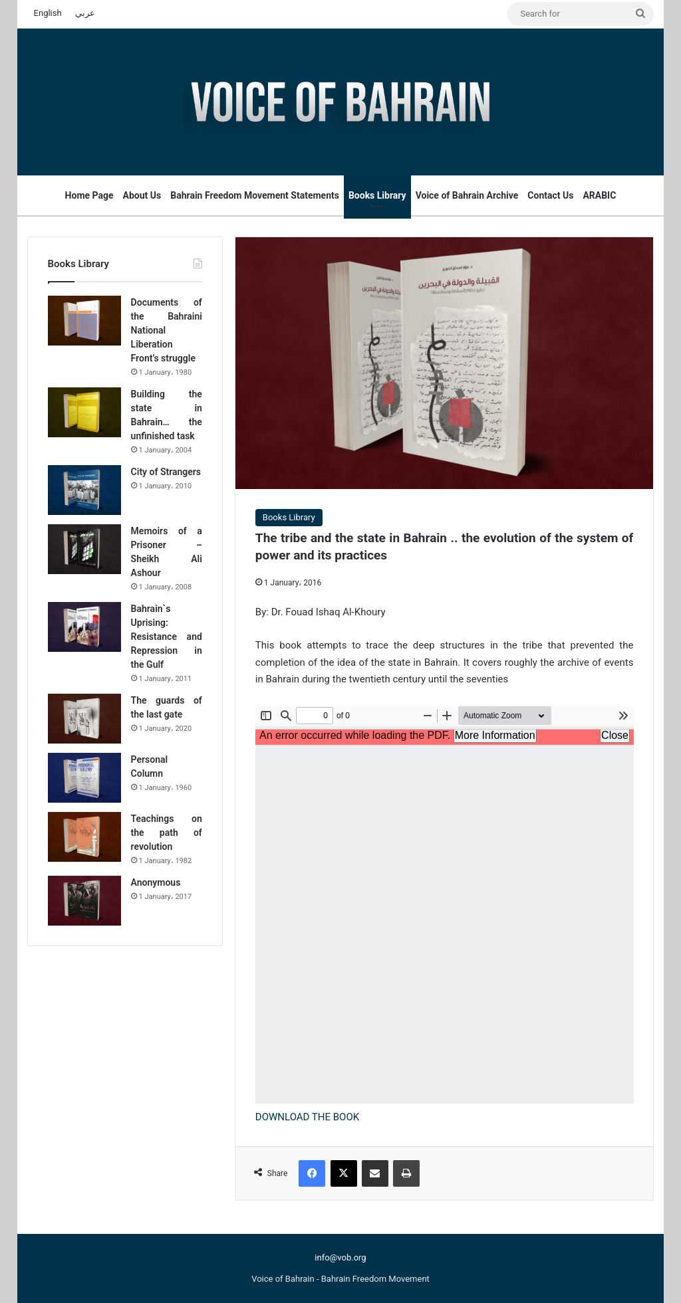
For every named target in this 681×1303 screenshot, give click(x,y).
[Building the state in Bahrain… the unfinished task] (84, 412)
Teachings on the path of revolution (166, 832)
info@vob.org (340, 1257)
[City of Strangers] (84, 490)
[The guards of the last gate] (84, 719)
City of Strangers (166, 471)
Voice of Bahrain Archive (467, 195)
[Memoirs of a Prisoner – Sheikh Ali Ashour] (84, 549)
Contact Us (550, 195)
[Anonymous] (84, 901)
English (48, 13)
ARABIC (599, 195)
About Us (142, 195)
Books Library (377, 195)
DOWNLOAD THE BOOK (307, 1117)
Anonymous (156, 882)
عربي (85, 13)
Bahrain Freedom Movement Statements (254, 195)
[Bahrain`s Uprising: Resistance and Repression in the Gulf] (84, 627)
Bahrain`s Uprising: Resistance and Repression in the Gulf (166, 636)
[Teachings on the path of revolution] (84, 837)
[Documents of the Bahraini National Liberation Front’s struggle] (84, 321)
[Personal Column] (84, 778)
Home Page (89, 195)
